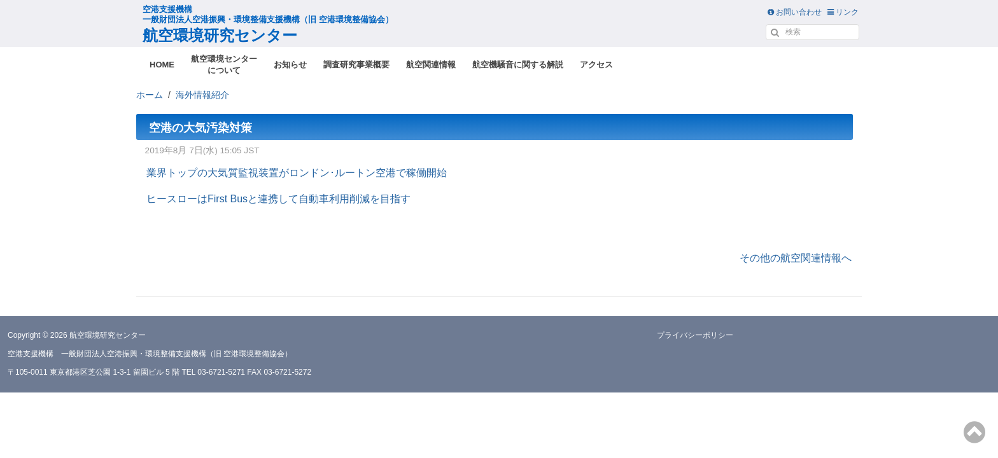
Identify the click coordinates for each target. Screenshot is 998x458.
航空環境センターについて (224, 64)
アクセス (596, 64)
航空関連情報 (431, 64)
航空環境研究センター (268, 24)
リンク (843, 12)
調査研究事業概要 (356, 64)
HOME (162, 64)
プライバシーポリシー (695, 335)
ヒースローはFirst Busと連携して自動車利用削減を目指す (278, 198)
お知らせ (290, 64)
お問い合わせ (795, 12)
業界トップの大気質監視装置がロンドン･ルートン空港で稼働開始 (296, 172)
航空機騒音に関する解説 (517, 64)
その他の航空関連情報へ (796, 258)
